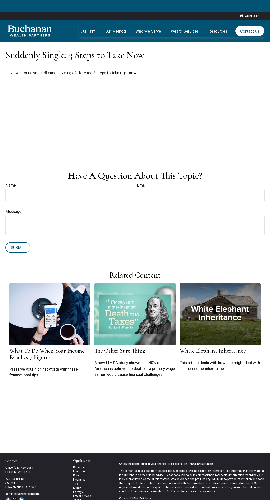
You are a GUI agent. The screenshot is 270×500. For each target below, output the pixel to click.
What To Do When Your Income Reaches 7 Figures (46, 342)
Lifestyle (78, 480)
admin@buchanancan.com (22, 482)
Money (77, 476)
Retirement (80, 455)
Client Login (249, 4)
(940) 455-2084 (23, 456)
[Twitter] (14, 488)
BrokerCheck (205, 452)
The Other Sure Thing (119, 339)
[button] (88, 19)
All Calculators (82, 492)
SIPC (241, 497)
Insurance (79, 467)
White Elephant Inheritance (213, 339)
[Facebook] (8, 488)
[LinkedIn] (21, 488)
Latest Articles (82, 484)
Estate (77, 463)
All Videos (79, 488)
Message (13, 199)
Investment (80, 459)
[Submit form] (17, 236)
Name (10, 173)
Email (142, 173)
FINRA (233, 497)
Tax (75, 472)
